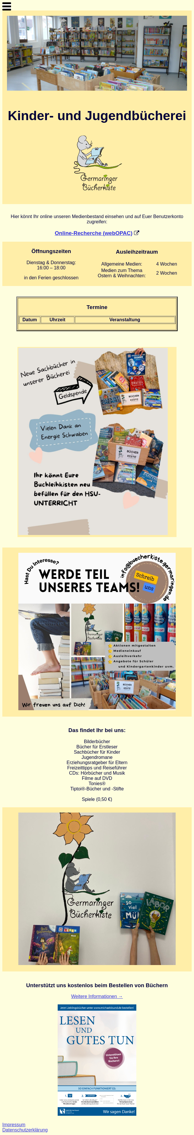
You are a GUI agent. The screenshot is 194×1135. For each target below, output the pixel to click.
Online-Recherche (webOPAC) (94, 233)
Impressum (13, 1124)
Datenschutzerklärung (25, 1129)
